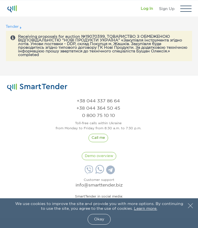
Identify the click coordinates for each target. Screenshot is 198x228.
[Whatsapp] (99, 172)
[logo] (37, 87)
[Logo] (12, 8)
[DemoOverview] (99, 156)
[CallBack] (98, 138)
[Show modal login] (147, 8)
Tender (12, 26)
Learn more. (145, 208)
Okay (99, 219)
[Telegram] (110, 172)
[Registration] (166, 8)
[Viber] (88, 172)
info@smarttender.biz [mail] (99, 185)
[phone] (98, 101)
